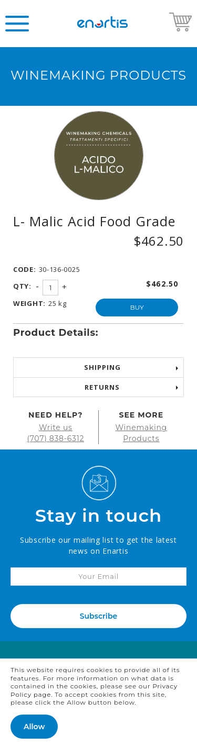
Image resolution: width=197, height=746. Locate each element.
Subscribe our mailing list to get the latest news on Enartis (98, 545)
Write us (55, 427)
